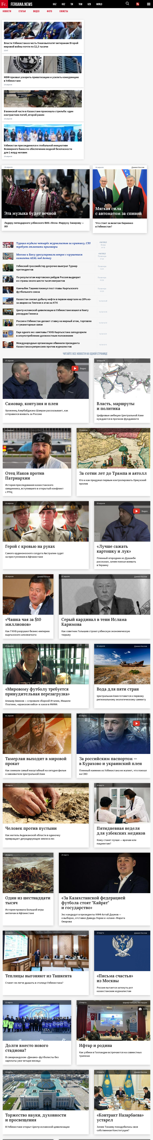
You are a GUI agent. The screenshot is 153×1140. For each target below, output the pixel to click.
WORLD (100, 4)
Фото (49, 11)
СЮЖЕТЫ (64, 11)
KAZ (54, 4)
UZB (90, 4)
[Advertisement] (131, 194)
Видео (36, 11)
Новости (7, 11)
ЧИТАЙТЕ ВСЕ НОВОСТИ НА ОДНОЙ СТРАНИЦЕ (85, 266)
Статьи (22, 11)
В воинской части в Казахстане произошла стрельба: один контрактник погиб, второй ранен (94, 50)
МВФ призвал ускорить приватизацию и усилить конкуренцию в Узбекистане (57, 48)
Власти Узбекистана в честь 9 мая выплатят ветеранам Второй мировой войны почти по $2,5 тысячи (18, 50)
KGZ (63, 4)
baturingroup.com (96, 1137)
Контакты (9, 1132)
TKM (81, 4)
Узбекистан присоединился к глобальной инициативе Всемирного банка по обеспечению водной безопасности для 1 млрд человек (132, 55)
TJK (72, 4)
